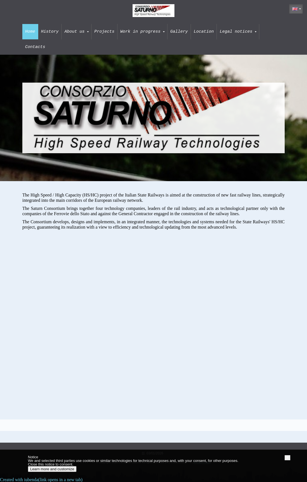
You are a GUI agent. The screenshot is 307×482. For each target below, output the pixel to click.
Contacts (35, 47)
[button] (287, 457)
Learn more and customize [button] (52, 469)
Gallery (179, 31)
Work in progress (142, 31)
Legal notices (238, 31)
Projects (104, 31)
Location (204, 31)
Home (30, 31)
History (50, 31)
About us (76, 31)
